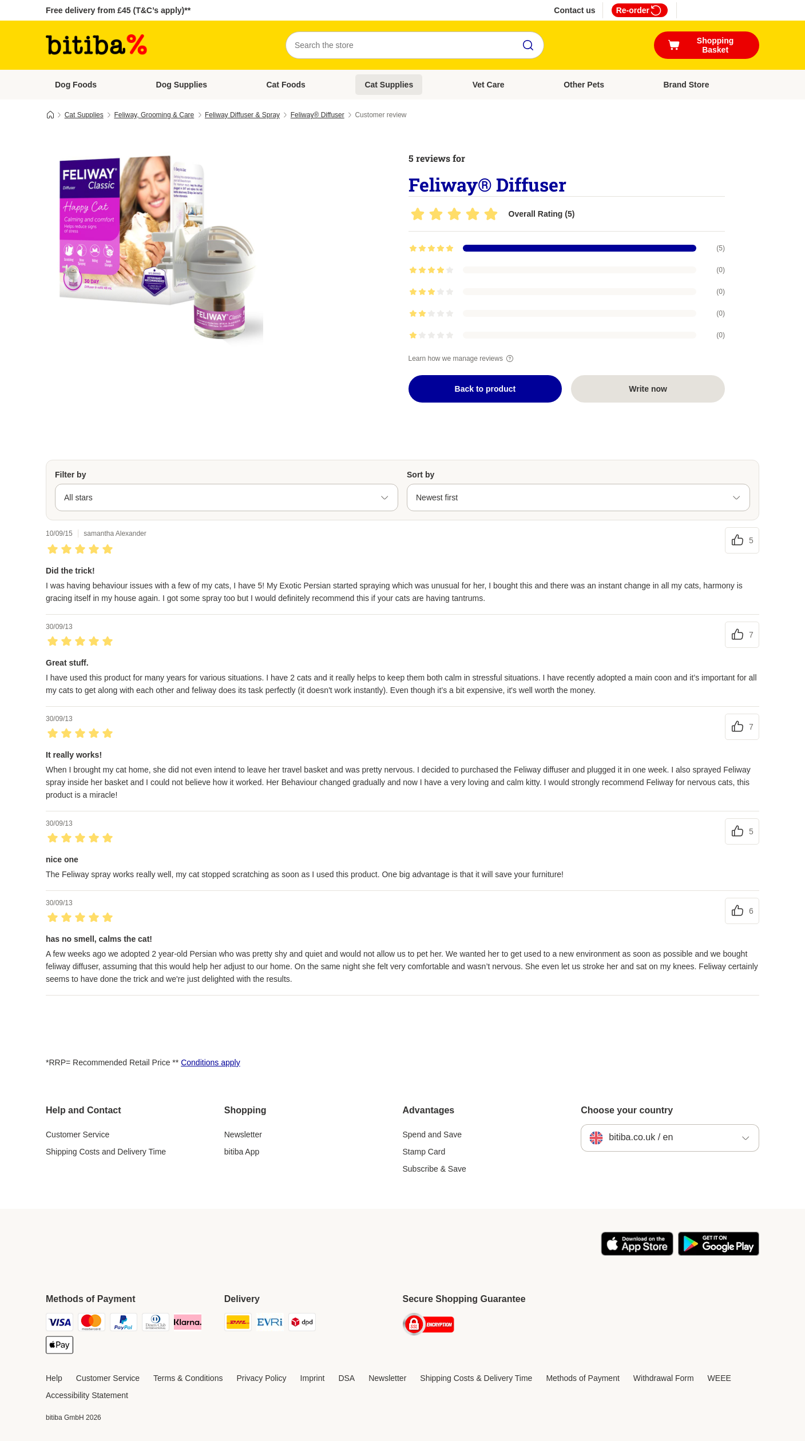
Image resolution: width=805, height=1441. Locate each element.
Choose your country (627, 1110)
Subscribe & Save (434, 1168)
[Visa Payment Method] (59, 1324)
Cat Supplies (388, 84)
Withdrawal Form (663, 1378)
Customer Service (77, 1134)
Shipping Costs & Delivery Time (476, 1378)
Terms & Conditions (188, 1378)
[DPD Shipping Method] (302, 1324)
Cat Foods (285, 84)
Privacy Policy (261, 1378)
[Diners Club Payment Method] (155, 1324)
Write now (648, 388)
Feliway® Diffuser (317, 115)
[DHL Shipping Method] (238, 1324)
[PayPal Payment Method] (123, 1324)
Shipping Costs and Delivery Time (106, 1151)
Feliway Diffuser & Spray (242, 115)
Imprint (312, 1378)
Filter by (70, 474)
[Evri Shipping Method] (270, 1324)
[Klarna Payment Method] (187, 1324)
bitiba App (242, 1151)
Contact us (574, 10)
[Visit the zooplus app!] (637, 1252)
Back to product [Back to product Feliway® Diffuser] (485, 388)
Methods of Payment (582, 1378)
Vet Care (489, 84)
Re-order (639, 10)
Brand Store (686, 84)
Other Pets (584, 84)
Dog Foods (76, 84)
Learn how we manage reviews (463, 358)
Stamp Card (424, 1151)
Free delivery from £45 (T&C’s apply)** (118, 10)
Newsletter (243, 1134)
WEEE (719, 1378)
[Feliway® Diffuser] (154, 247)
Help (54, 1378)
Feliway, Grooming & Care (154, 115)
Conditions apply (210, 1062)
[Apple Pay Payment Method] (59, 1347)
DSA (346, 1378)
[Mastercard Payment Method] (91, 1324)
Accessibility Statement (87, 1395)
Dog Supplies (181, 84)
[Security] (428, 1326)
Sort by (420, 474)
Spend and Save (432, 1134)
